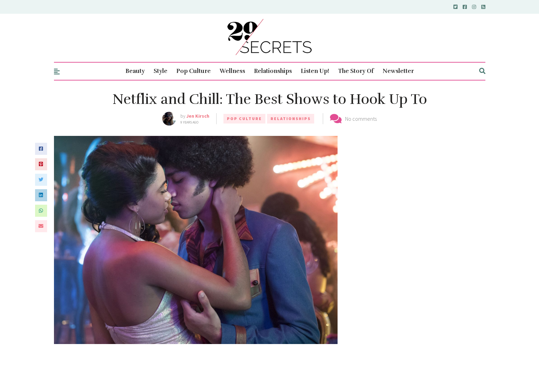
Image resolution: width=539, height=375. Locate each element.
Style (160, 71)
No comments (361, 118)
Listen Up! (315, 71)
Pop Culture (193, 71)
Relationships (273, 71)
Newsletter (398, 71)
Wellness (232, 71)
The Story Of (356, 71)
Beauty (135, 71)
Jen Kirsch (197, 116)
